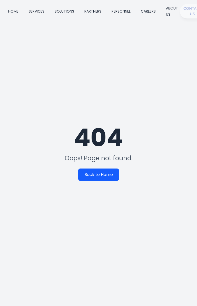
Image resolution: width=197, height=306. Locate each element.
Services (36, 11)
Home (13, 11)
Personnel (121, 11)
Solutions (64, 11)
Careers (148, 11)
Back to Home (99, 174)
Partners (92, 11)
